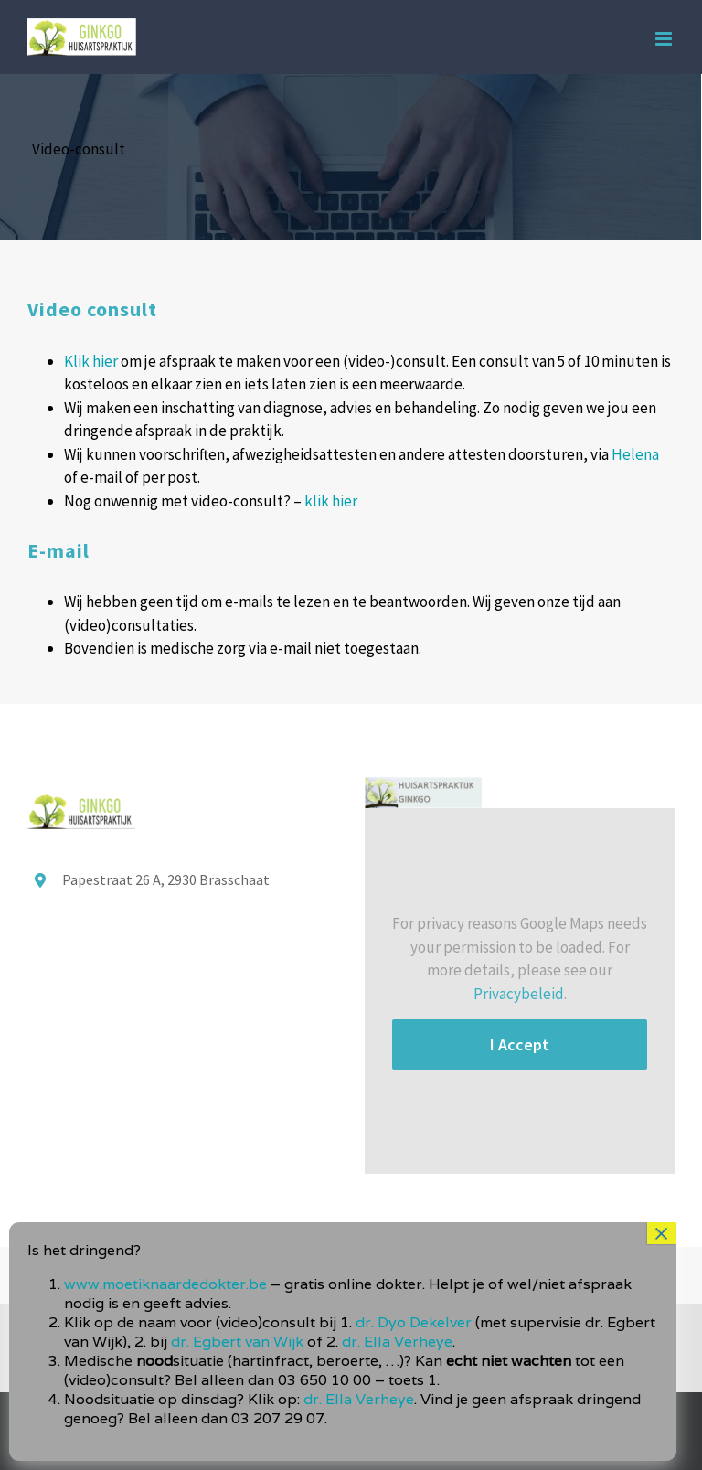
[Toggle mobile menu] (665, 38)
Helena (635, 454)
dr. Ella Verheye (397, 1341)
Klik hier (91, 361)
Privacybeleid (518, 994)
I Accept (519, 1044)
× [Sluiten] (662, 1233)
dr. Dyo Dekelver (414, 1322)
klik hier (330, 501)
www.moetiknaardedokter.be (165, 1284)
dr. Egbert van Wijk (237, 1341)
